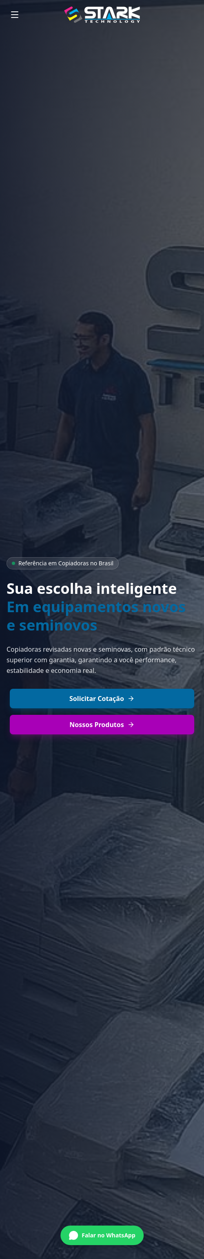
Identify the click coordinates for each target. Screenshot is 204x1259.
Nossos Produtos (102, 724)
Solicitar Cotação (102, 698)
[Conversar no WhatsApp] (102, 1234)
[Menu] (15, 15)
